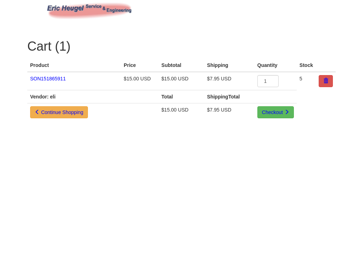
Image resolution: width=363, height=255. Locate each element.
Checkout (275, 112)
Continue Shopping (59, 112)
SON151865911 (48, 78)
